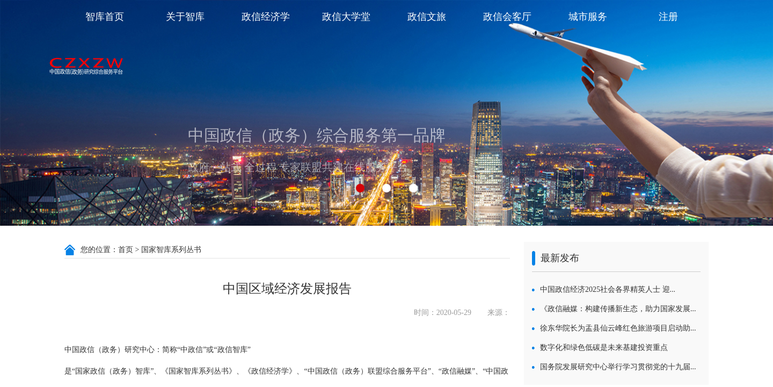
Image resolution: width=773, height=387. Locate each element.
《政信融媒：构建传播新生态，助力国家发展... (618, 309)
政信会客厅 (507, 16)
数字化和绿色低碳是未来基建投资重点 (604, 347)
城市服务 (587, 16)
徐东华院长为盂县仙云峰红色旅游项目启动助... (618, 328)
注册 (668, 16)
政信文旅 (426, 16)
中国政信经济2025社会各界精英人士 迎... (607, 289)
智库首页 (104, 16)
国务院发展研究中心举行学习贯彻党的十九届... (618, 367)
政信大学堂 (346, 16)
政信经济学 (266, 16)
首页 (125, 250)
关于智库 (185, 16)
